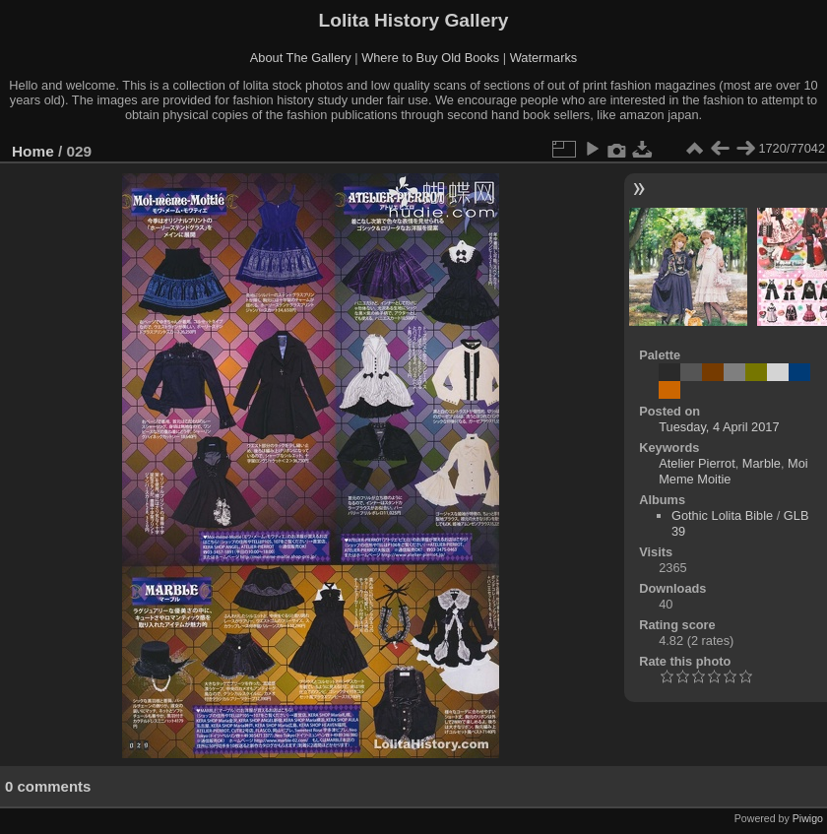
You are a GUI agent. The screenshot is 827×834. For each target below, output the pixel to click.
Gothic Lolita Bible (722, 515)
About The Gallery (300, 57)
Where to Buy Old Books (430, 57)
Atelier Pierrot (697, 463)
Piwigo (808, 818)
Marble (761, 463)
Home (33, 151)
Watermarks (544, 57)
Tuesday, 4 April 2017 (719, 426)
